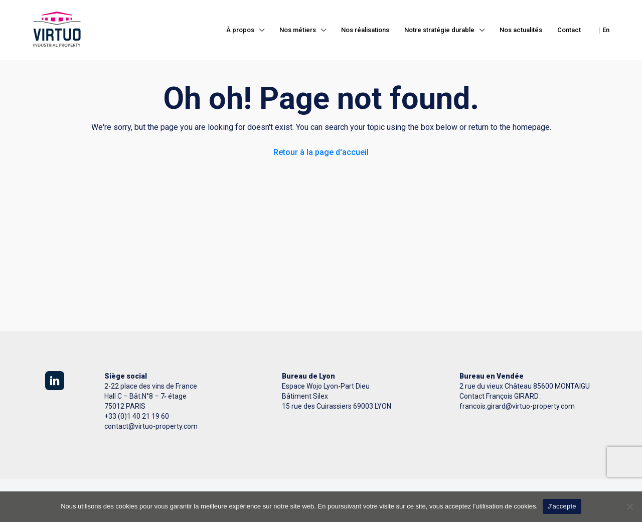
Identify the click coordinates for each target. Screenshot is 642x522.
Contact (569, 30)
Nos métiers (297, 30)
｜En (602, 30)
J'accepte (562, 506)
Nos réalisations (365, 30)
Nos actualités (521, 30)
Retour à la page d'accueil (321, 152)
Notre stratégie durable (439, 30)
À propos (240, 30)
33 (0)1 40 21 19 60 (138, 416)
